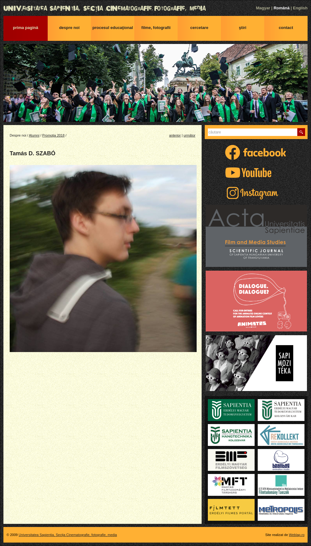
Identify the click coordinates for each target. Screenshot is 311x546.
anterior (175, 135)
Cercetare (199, 27)
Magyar (263, 8)
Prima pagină (25, 27)
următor (189, 135)
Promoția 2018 (53, 135)
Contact (286, 27)
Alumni (34, 135)
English (300, 8)
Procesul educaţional (112, 27)
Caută (301, 132)
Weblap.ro (296, 535)
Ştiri (242, 27)
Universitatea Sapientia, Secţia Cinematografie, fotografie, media (155, 8)
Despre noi (69, 27)
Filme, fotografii (156, 27)
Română (281, 8)
